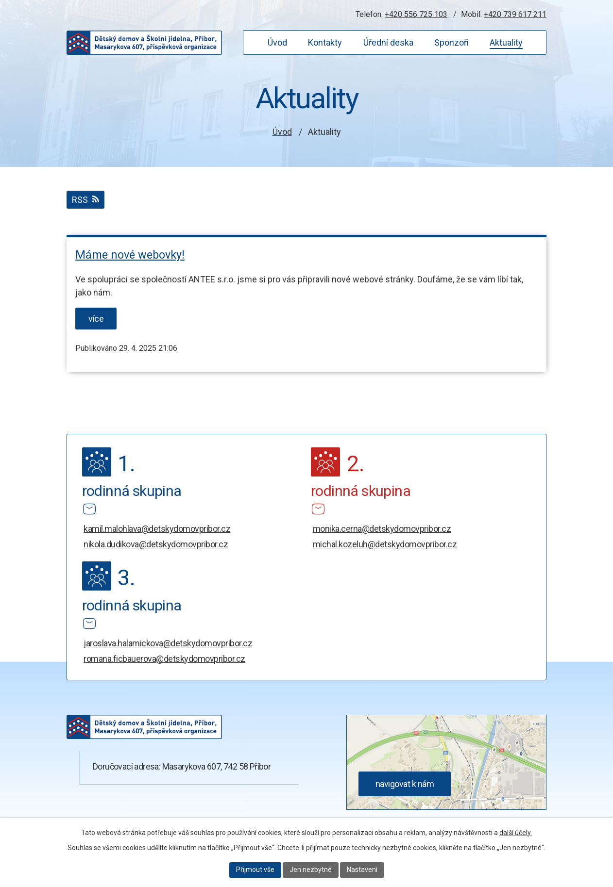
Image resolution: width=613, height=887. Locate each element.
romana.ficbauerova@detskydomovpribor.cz (164, 659)
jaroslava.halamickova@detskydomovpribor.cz (168, 643)
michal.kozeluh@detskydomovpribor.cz (385, 544)
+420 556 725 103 (416, 14)
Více (95, 318)
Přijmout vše (255, 869)
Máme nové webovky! (130, 255)
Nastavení (362, 869)
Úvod (282, 132)
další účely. (515, 833)
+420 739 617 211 (515, 14)
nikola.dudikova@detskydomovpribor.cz (156, 544)
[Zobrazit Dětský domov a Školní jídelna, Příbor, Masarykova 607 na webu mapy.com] (446, 807)
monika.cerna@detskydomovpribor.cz (382, 529)
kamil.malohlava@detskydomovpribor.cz (157, 529)
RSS (85, 200)
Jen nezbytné (310, 869)
